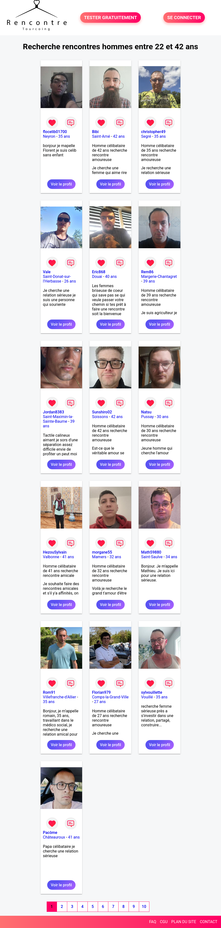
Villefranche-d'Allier (59, 697)
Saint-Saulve (152, 557)
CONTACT (208, 921)
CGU (164, 921)
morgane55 (102, 552)
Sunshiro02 (102, 412)
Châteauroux (54, 837)
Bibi (95, 131)
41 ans (68, 557)
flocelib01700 (55, 131)
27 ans (100, 701)
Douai (97, 276)
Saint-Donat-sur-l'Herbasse (57, 279)
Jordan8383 (53, 412)
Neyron (49, 136)
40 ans (111, 276)
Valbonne (51, 557)
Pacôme (50, 832)
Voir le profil (61, 184)
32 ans (115, 557)
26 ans (70, 281)
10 (144, 906)
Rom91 (49, 692)
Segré (146, 136)
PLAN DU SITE (183, 921)
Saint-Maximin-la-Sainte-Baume (58, 419)
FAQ (152, 921)
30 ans (162, 416)
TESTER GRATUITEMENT (110, 17)
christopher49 (153, 131)
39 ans (149, 281)
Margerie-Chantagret (159, 276)
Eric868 (98, 272)
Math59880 (151, 552)
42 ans (119, 136)
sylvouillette (151, 692)
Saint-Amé (101, 136)
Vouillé (147, 697)
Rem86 (147, 272)
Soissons (100, 416)
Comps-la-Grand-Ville (110, 697)
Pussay (147, 416)
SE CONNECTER (184, 17)
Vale (47, 272)
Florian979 (101, 692)
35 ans (64, 136)
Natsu (146, 412)
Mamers (99, 557)
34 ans (171, 557)
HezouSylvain (55, 552)
